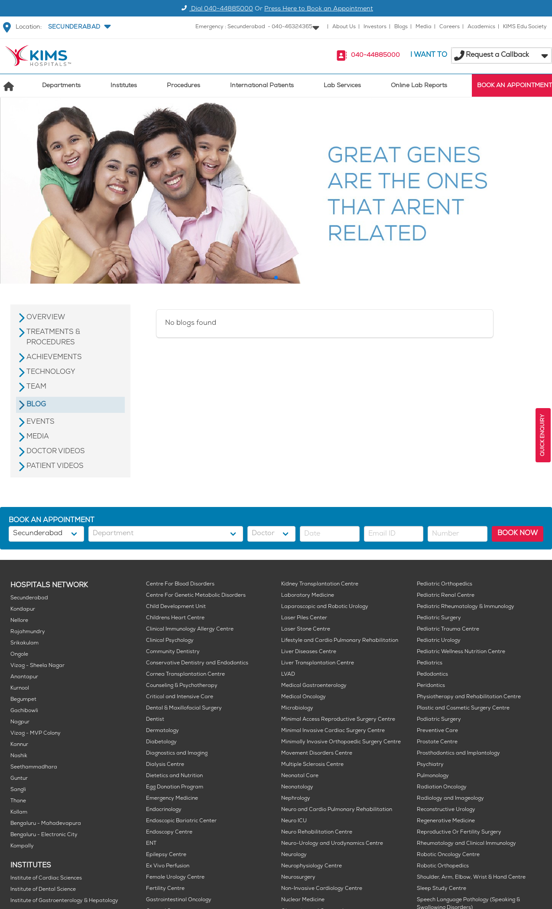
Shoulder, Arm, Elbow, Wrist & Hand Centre (471, 877)
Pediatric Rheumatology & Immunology (465, 607)
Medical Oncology (303, 697)
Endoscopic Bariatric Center (181, 821)
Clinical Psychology (170, 641)
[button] (78, 27)
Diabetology (161, 742)
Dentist (155, 719)
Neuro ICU (294, 821)
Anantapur (24, 677)
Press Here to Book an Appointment (318, 9)
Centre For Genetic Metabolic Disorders (196, 595)
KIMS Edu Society (525, 27)
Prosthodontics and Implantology (458, 753)
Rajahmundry (27, 632)
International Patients (262, 86)
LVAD (288, 674)
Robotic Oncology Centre (448, 855)
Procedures (183, 86)
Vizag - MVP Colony (35, 733)
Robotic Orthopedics (443, 866)
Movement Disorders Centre (316, 753)
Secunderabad (29, 598)
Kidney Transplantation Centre (319, 584)
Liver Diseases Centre (308, 652)
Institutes (123, 86)
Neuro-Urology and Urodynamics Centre (332, 843)
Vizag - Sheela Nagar (37, 666)
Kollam (18, 812)
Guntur (19, 778)
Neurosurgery (298, 877)
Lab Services (342, 86)
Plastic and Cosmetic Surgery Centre (463, 708)
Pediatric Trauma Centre (448, 629)
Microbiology (297, 708)
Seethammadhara (33, 767)
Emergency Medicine (172, 798)
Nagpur (19, 722)
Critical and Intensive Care (179, 697)
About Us (344, 27)
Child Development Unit (176, 607)
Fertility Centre (165, 889)
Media (424, 27)
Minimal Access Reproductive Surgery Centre (338, 719)
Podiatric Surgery (439, 719)
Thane (18, 801)
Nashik (18, 756)
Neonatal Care (299, 776)
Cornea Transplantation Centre (185, 674)
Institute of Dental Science (43, 889)
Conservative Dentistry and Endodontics (197, 663)
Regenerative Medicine (446, 821)
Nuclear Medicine (303, 900)
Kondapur (22, 609)
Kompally (22, 846)
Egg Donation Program (174, 787)
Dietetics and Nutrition (174, 776)
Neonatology (297, 787)
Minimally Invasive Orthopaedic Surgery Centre (341, 742)
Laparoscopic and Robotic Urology (324, 607)
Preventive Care (437, 731)
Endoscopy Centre (169, 832)
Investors (375, 27)
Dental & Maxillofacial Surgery (184, 708)
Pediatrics (429, 663)
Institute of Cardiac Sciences (46, 878)
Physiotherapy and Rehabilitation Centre (469, 697)
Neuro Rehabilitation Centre (316, 832)
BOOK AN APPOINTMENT (514, 86)
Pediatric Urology (439, 641)
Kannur (19, 745)
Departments (61, 86)
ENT (151, 843)
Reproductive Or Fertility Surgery (459, 832)
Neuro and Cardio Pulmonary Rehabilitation (336, 810)
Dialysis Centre (165, 765)
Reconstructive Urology (446, 810)
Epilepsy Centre (166, 855)
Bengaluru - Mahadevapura (45, 824)
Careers (449, 27)
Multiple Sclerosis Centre (312, 765)
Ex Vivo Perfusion (167, 866)
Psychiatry (430, 765)
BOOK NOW (517, 534)
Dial (216, 9)
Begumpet (23, 699)
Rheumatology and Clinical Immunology (466, 843)
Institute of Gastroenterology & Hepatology (64, 901)
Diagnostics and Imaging (177, 753)
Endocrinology (164, 810)
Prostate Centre (437, 742)
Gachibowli (24, 711)
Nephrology (295, 798)
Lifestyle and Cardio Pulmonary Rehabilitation (339, 641)
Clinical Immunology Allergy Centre (190, 629)
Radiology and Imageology (450, 798)
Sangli (18, 790)
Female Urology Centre (175, 877)
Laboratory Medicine (307, 595)
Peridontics (431, 686)
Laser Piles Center (304, 618)
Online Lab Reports (419, 86)
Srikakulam (24, 643)
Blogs (401, 27)
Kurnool (19, 688)
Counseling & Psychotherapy (182, 686)
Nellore (19, 621)
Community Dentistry (173, 652)
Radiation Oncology (442, 787)
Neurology (294, 855)
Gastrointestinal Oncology (178, 900)
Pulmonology (433, 776)
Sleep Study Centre (441, 889)
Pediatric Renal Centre (445, 595)
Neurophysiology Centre (311, 866)
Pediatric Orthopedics (444, 584)
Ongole (19, 654)
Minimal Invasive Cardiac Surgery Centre (333, 731)
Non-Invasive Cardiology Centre (321, 889)
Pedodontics (432, 674)
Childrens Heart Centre (175, 618)
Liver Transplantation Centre (317, 663)
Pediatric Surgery (439, 618)
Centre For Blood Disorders (180, 584)
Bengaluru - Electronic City (44, 835)
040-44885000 (375, 55)
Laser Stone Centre (305, 629)
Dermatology (162, 731)
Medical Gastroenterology (314, 686)
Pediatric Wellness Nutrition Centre (461, 652)
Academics (481, 27)
